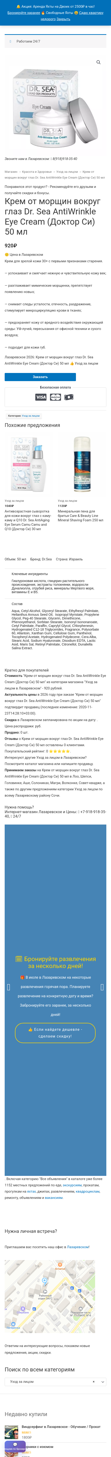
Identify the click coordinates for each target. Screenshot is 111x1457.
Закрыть (63, 19)
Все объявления (44, 1422)
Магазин (11, 171)
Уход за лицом (67, 171)
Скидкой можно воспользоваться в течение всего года (55, 1341)
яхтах (31, 937)
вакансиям (53, 943)
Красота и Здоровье (37, 171)
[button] (98, 62)
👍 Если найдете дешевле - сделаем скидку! (55, 905)
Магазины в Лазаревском (27, 1430)
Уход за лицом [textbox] (51, 1127)
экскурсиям (72, 930)
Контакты (89, 1422)
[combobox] (55, 1127)
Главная (20, 1422)
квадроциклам (88, 937)
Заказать (40, 377)
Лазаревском (78, 992)
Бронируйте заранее (23, 13)
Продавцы (69, 1422)
